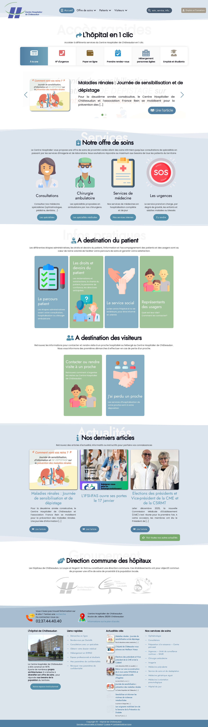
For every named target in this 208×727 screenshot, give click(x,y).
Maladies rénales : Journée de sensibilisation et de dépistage (53, 498)
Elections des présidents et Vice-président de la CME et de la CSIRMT (154, 498)
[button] (26, 95)
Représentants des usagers (153, 304)
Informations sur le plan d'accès (103, 621)
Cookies (107, 724)
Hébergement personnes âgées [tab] (146, 60)
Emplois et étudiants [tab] (174, 61)
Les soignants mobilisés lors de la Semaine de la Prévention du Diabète (127, 709)
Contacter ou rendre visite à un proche (82, 364)
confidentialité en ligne (122, 724)
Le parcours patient (47, 301)
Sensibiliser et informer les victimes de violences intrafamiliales (126, 697)
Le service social (120, 303)
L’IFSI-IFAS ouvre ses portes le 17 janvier (104, 498)
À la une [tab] (34, 61)
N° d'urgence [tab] (62, 61)
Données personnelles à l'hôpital (90, 724)
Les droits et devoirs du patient (83, 267)
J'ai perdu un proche (125, 396)
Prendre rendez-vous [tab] (118, 61)
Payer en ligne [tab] (90, 61)
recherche (61, 614)
